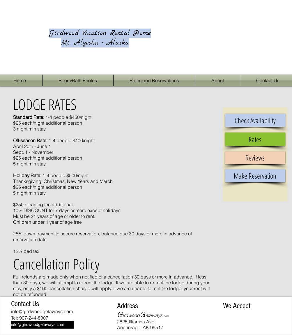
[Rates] (255, 139)
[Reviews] (255, 157)
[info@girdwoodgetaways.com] (42, 325)
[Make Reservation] (255, 175)
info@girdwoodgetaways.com (42, 311)
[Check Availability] (255, 120)
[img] (229, 316)
